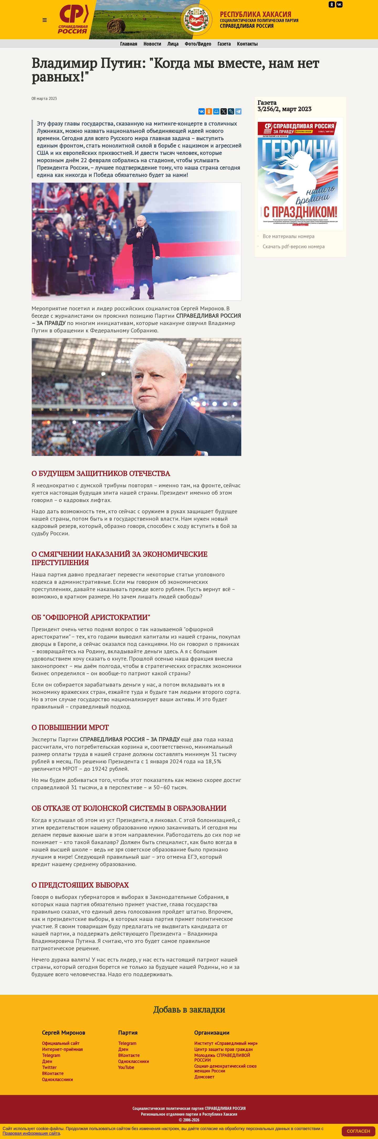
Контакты (247, 44)
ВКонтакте (53, 1073)
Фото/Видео (198, 44)
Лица (172, 44)
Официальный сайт (61, 1043)
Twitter (49, 1067)
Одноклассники (57, 1079)
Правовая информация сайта (31, 1133)
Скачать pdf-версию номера (291, 247)
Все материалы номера (286, 237)
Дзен (47, 1061)
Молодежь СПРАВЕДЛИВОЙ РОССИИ (222, 1057)
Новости (152, 44)
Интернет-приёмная (62, 1049)
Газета (224, 44)
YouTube (126, 1067)
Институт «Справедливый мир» (226, 1043)
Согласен (358, 1131)
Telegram (51, 1055)
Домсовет (204, 1077)
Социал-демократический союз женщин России (225, 1068)
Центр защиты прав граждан (223, 1049)
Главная (128, 44)
